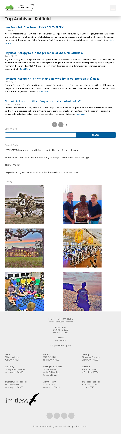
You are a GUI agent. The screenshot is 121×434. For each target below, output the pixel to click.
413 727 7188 (62, 332)
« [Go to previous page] (54, 124)
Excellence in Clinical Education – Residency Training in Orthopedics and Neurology (47, 157)
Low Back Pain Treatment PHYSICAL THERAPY (34, 27)
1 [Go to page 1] (60, 124)
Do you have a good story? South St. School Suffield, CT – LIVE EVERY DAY (41, 172)
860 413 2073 (62, 330)
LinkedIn (64, 416)
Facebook (49, 416)
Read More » (25, 69)
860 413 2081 (60, 340)
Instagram (57, 416)
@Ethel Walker (12, 164)
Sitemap (84, 426)
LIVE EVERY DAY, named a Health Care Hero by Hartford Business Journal (41, 150)
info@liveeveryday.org (61, 345)
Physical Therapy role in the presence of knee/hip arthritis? (44, 53)
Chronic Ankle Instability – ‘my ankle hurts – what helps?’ (43, 101)
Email (71, 416)
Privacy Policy (73, 426)
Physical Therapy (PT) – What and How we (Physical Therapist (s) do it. (52, 79)
